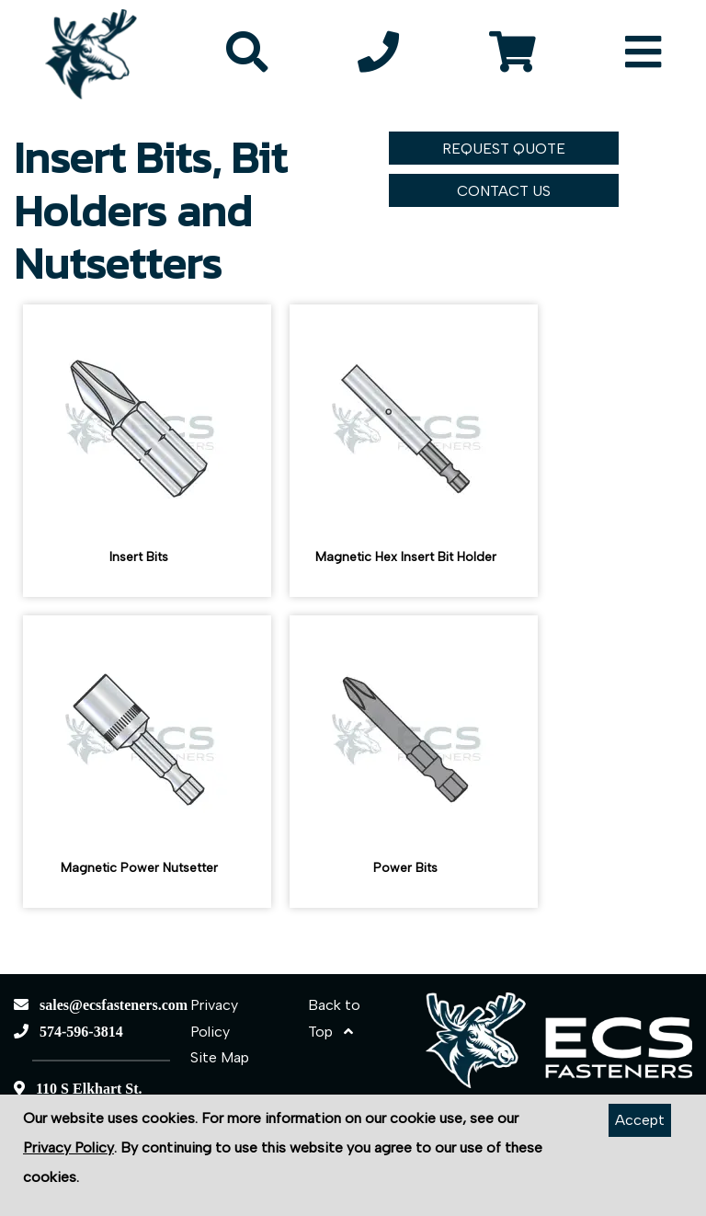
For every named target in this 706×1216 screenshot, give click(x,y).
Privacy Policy (68, 1147)
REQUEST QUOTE (503, 148)
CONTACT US (504, 191)
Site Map (219, 1057)
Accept (640, 1120)
